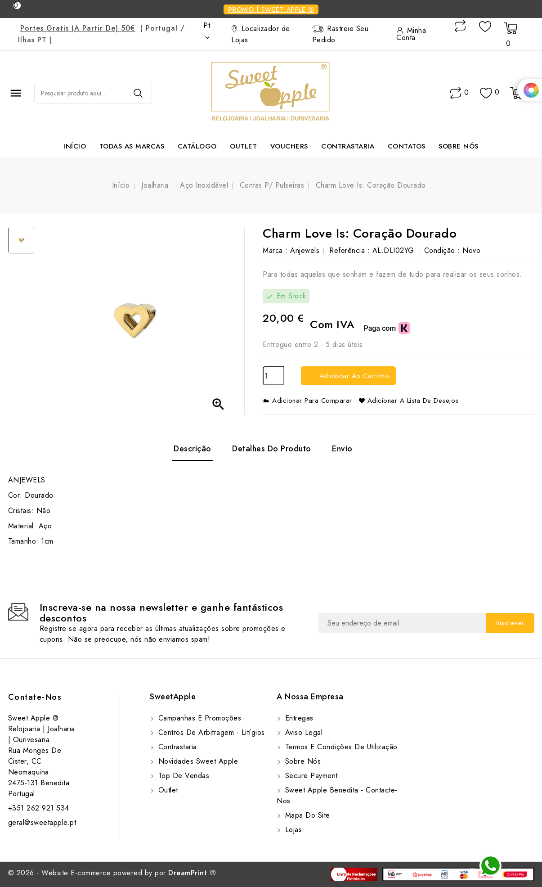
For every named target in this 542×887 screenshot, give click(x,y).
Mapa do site (306, 815)
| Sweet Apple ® (271, 9)
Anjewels (304, 250)
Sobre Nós (459, 146)
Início (74, 146)
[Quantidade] (273, 375)
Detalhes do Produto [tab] (271, 449)
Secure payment (310, 775)
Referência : (349, 250)
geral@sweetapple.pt (42, 822)
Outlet (243, 146)
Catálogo (197, 146)
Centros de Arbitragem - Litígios (210, 732)
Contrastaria (347, 146)
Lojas (292, 829)
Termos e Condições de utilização (340, 747)
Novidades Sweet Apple (197, 761)
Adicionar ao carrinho (353, 376)
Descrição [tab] (192, 449)
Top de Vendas (182, 775)
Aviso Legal (302, 732)
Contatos (407, 146)
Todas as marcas (132, 146)
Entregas (298, 718)
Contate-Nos (35, 697)
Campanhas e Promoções (198, 718)
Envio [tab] (342, 449)
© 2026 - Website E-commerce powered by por (112, 873)
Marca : (275, 250)
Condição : (442, 250)
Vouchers (289, 146)
